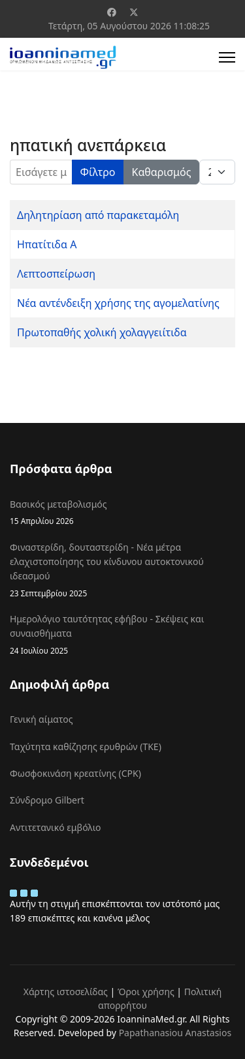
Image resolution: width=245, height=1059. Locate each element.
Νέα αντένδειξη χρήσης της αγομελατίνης (118, 303)
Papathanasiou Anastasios (175, 1032)
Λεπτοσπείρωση (56, 274)
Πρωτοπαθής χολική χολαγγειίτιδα (102, 332)
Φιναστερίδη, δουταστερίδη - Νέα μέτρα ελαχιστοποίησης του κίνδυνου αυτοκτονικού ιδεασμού (122, 570)
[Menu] (227, 57)
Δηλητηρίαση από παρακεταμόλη (98, 215)
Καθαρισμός (161, 172)
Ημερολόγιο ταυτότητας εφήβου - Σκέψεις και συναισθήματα (122, 635)
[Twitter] (134, 12)
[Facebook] (111, 12)
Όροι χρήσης (146, 991)
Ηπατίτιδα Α (46, 244)
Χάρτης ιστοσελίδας (66, 991)
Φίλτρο (98, 172)
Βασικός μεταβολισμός (122, 512)
